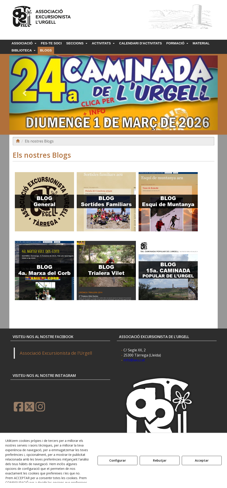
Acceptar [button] (202, 460)
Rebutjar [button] (159, 460)
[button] (42, 15)
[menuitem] (23, 43)
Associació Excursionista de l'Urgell (56, 353)
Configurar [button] (117, 460)
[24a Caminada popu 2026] (113, 92)
